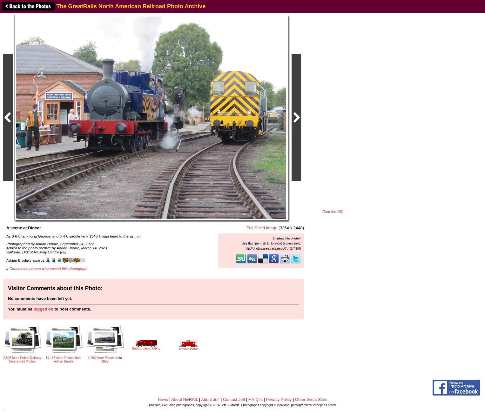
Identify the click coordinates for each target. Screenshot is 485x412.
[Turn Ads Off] (332, 211)
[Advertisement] (332, 111)
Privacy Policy (279, 399)
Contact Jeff (234, 399)
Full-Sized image (261, 228)
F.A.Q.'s (255, 399)
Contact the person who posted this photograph (49, 268)
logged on (43, 309)
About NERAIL (184, 399)
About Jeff (210, 399)
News (163, 399)
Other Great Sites (311, 399)
